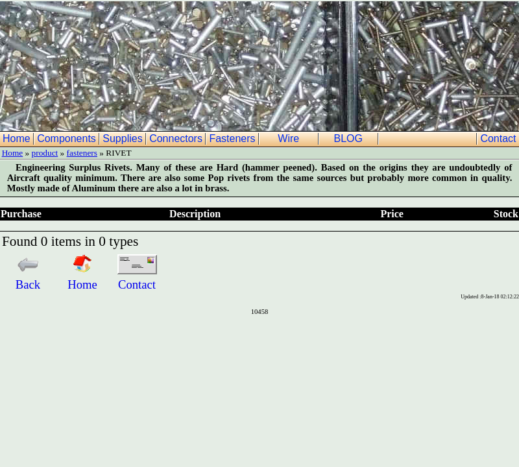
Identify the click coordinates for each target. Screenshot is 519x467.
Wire (290, 138)
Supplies (124, 138)
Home (18, 138)
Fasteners (233, 138)
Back (28, 277)
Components (68, 138)
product (45, 153)
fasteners (82, 153)
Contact (499, 138)
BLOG (349, 138)
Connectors (177, 138)
